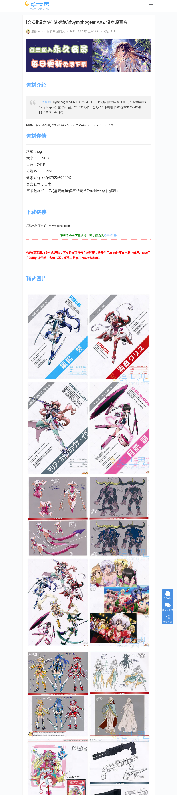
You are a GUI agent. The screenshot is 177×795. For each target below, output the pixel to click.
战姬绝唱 (47, 102)
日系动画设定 (57, 31)
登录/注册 (110, 235)
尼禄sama (34, 31)
